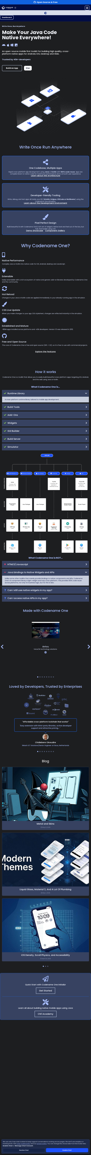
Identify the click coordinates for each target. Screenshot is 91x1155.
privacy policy (42, 1144)
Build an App (12, 68)
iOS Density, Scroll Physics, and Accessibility (45, 955)
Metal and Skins (45, 823)
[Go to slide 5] (46, 677)
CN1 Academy (45, 1013)
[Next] (88, 647)
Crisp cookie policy (23, 1144)
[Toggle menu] (87, 8)
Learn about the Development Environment (45, 203)
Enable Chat (67, 1150)
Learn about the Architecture (45, 175)
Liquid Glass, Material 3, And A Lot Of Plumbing (45, 889)
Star (28, 68)
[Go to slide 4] (44, 677)
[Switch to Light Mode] (45, 13)
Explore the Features (45, 351)
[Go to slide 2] (40, 677)
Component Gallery (55, 230)
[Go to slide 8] (53, 677)
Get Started (45, 990)
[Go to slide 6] (48, 677)
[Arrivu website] (45, 652)
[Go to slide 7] (51, 677)
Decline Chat (24, 1150)
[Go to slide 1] (37, 677)
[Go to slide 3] (42, 677)
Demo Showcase (34, 230)
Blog (45, 761)
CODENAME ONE (7, 7)
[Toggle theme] (15, 8)
